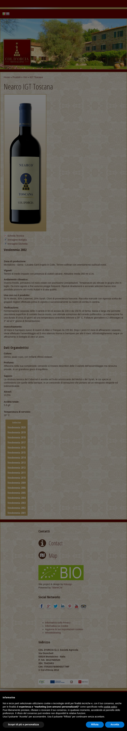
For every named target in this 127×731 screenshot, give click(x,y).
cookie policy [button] (110, 706)
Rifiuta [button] (95, 724)
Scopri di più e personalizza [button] (23, 724)
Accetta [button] (114, 724)
